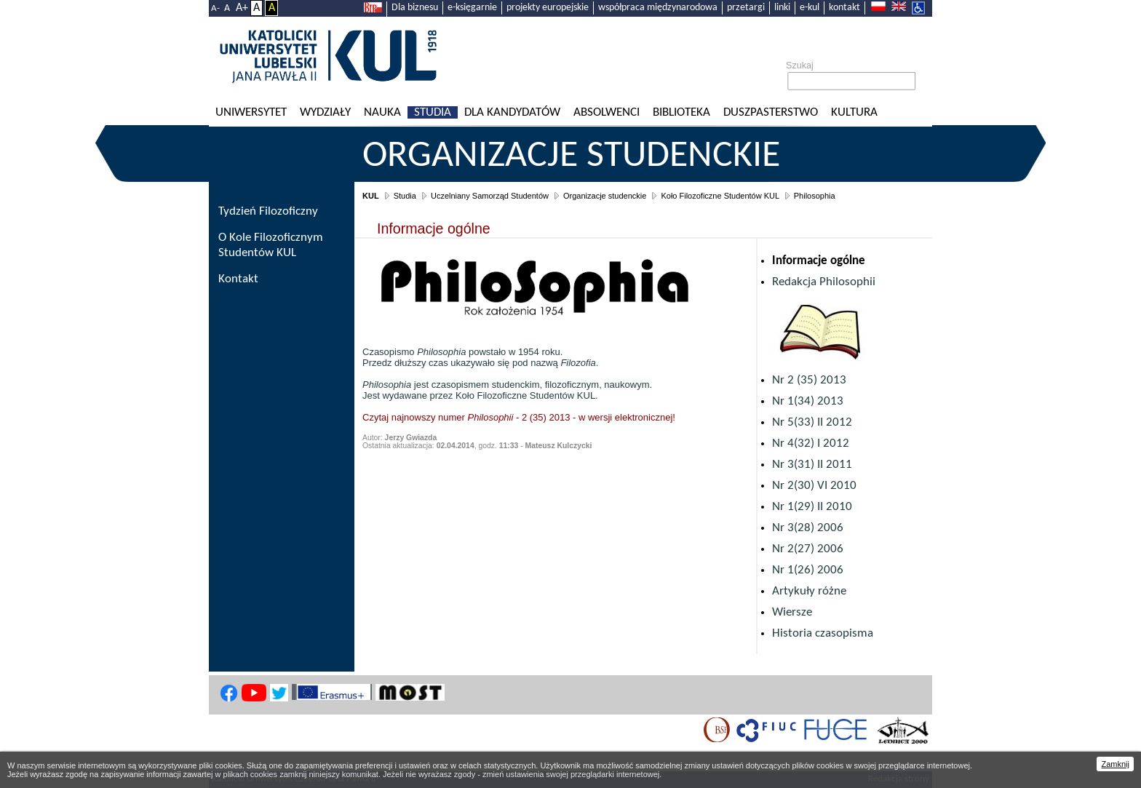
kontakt (844, 7)
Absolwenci (606, 112)
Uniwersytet (251, 112)
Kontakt (238, 279)
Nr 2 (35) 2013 (809, 380)
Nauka (382, 112)
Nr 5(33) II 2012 (812, 422)
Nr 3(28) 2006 (807, 528)
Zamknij (1115, 764)
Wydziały (325, 112)
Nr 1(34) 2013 (807, 401)
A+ (242, 8)
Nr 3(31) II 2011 (812, 464)
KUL (370, 195)
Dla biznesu (414, 7)
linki (782, 7)
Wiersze (792, 612)
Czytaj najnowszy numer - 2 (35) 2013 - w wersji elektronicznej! (518, 417)
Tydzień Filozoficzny (268, 211)
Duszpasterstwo (770, 112)
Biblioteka (681, 112)
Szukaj (800, 65)
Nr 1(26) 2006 (807, 570)
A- (215, 8)
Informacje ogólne (818, 261)
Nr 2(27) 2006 (807, 549)
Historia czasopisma (822, 633)
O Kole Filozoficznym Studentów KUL (270, 245)
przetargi (746, 7)
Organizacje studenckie (571, 156)
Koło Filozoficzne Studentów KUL (720, 195)
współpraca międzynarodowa (657, 7)
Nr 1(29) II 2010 (812, 507)
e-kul (809, 7)
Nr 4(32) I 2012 (810, 443)
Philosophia (814, 195)
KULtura (854, 112)
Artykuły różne (809, 591)
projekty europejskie (547, 7)
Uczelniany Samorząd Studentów (490, 195)
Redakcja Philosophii (823, 282)
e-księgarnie (472, 7)
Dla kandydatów (512, 112)
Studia (432, 112)
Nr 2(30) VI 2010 (814, 485)
